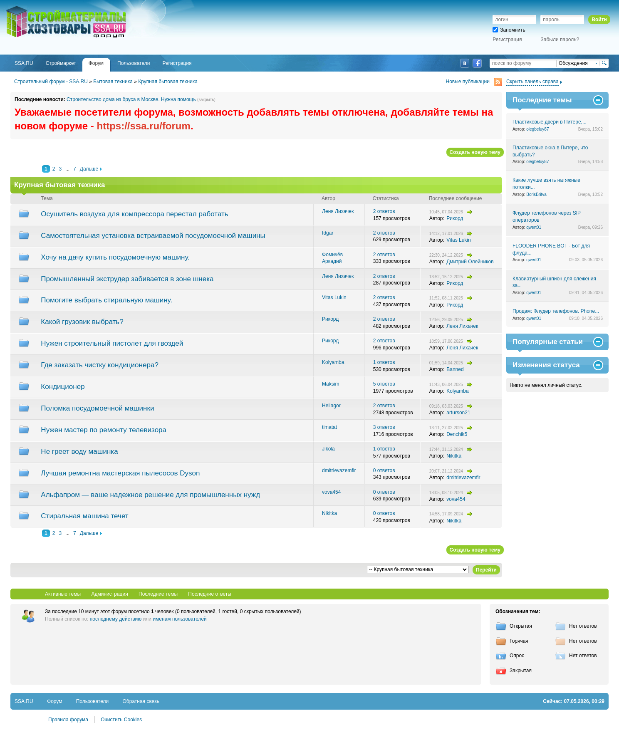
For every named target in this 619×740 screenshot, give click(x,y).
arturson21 (458, 413)
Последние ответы (209, 594)
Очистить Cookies (121, 720)
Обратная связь (141, 701)
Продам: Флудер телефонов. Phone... (556, 311)
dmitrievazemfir (339, 470)
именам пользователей (179, 619)
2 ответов (384, 211)
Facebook (477, 63)
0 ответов (384, 470)
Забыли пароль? (560, 39)
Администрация (109, 594)
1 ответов (384, 362)
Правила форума (68, 720)
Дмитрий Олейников (469, 262)
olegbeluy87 (537, 129)
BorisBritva (536, 194)
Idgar (327, 233)
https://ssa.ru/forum (144, 125)
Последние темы (158, 594)
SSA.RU (40, 7)
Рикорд (454, 218)
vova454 (331, 492)
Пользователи (92, 701)
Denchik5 (456, 434)
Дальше (89, 169)
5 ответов (384, 384)
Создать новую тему (475, 152)
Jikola (328, 449)
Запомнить (509, 30)
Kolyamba (333, 362)
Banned (454, 369)
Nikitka (453, 456)
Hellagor (331, 405)
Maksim (330, 384)
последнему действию (116, 619)
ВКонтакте (464, 63)
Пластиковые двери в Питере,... (550, 122)
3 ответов (384, 427)
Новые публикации (474, 81)
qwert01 (533, 227)
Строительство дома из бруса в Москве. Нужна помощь (131, 99)
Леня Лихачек (338, 211)
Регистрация (507, 39)
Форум (54, 701)
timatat (329, 427)
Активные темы (63, 594)
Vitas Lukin (458, 240)
